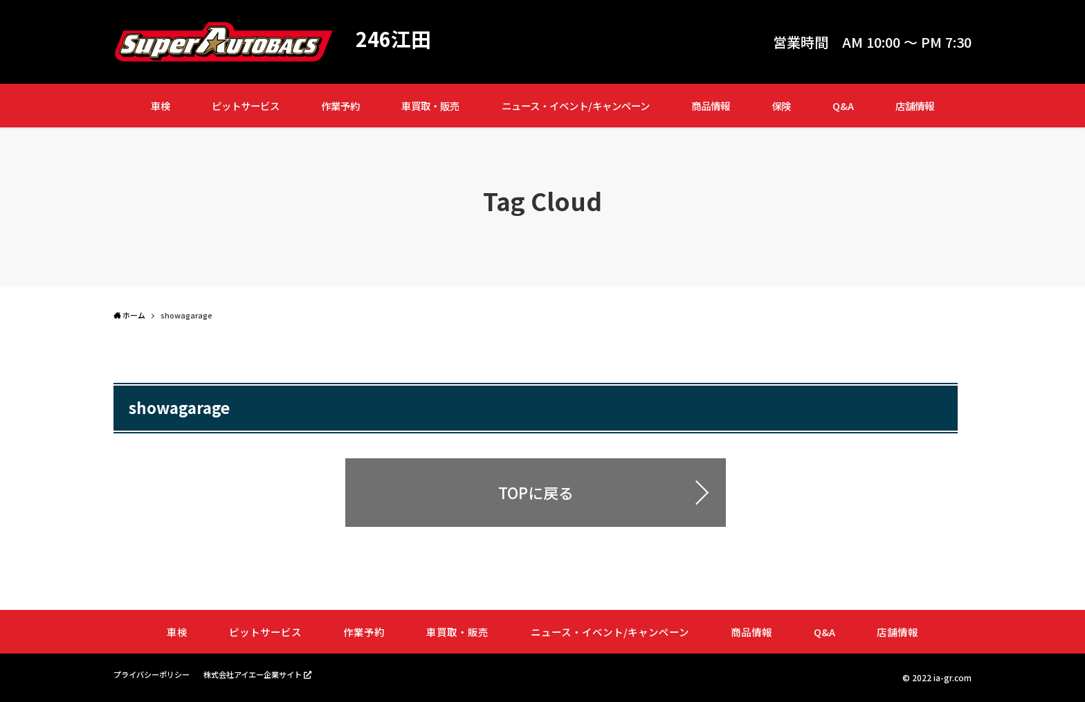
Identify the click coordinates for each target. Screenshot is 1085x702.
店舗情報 (914, 105)
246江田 (395, 38)
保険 (781, 105)
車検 (160, 105)
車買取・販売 (430, 105)
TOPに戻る (536, 492)
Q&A (843, 105)
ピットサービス (246, 105)
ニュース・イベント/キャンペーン (576, 105)
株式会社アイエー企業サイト (264, 674)
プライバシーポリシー (155, 675)
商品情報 (710, 105)
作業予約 (340, 105)
